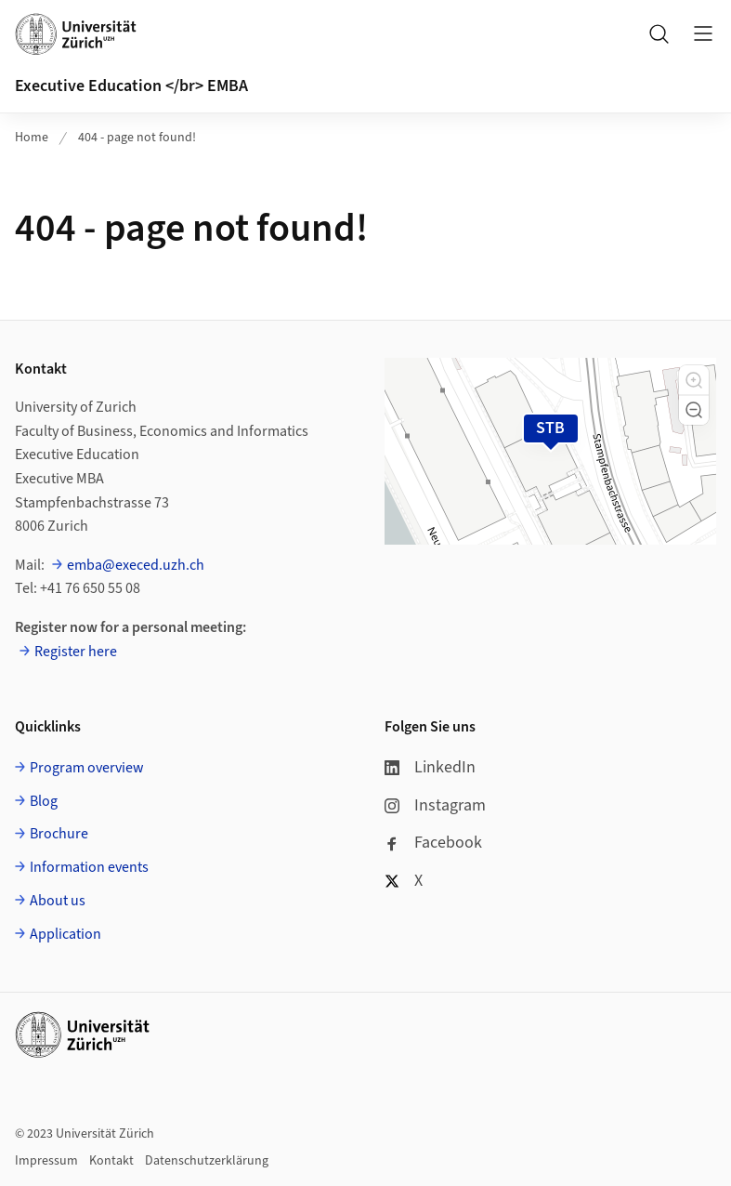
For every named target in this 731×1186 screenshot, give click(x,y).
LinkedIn (430, 767)
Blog (44, 801)
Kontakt (111, 1161)
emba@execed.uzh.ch (135, 565)
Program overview (87, 768)
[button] (694, 380)
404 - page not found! (137, 137)
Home (31, 137)
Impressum (46, 1161)
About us (57, 900)
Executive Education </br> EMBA (131, 86)
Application (65, 934)
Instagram (435, 805)
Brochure (59, 834)
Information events (89, 867)
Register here (75, 651)
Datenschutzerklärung (206, 1161)
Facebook (433, 842)
